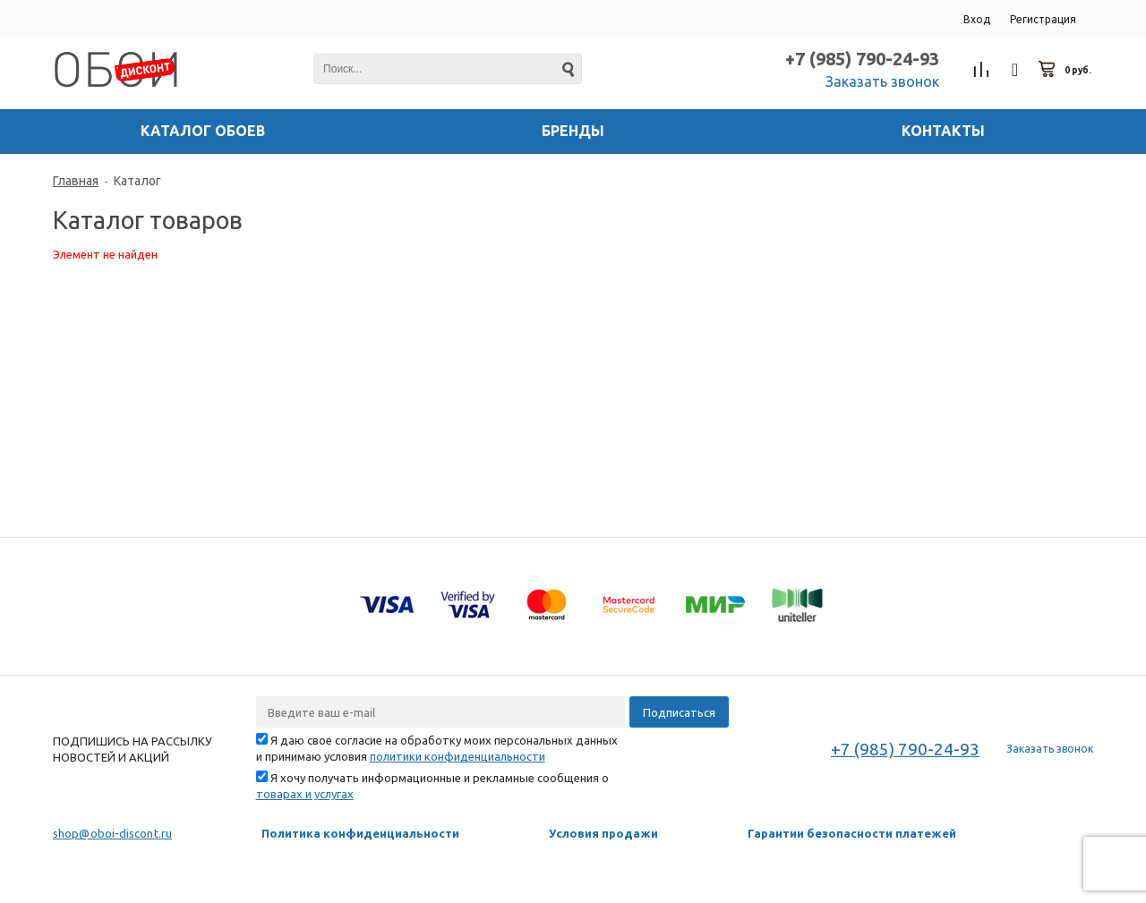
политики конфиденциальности (457, 756)
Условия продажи (603, 833)
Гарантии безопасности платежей (852, 833)
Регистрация (1043, 19)
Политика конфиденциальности (360, 833)
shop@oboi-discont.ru (112, 833)
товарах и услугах (305, 794)
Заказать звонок (882, 81)
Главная (75, 181)
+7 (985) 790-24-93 (862, 58)
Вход (976, 19)
